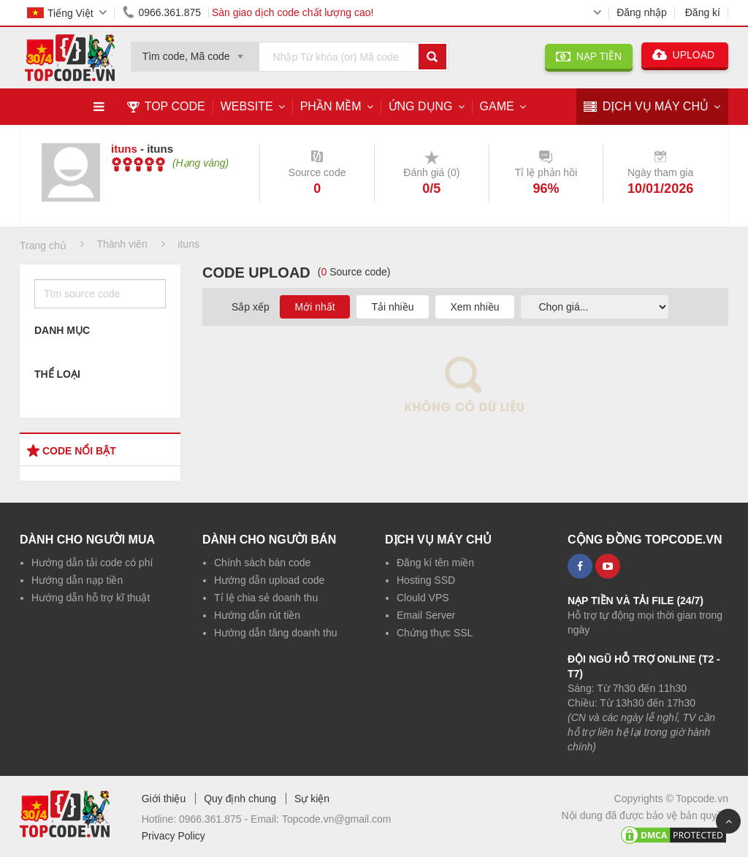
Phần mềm (331, 106)
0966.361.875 (159, 12)
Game (497, 106)
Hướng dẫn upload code (269, 580)
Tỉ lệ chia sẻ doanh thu (266, 597)
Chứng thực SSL (435, 633)
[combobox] (195, 52)
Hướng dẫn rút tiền (257, 615)
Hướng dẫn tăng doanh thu (275, 633)
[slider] (138, 164)
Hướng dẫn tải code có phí (92, 562)
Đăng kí (702, 12)
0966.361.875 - (215, 819)
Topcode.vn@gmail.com (337, 819)
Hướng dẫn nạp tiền (77, 580)
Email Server (426, 615)
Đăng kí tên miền (435, 562)
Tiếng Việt (60, 13)
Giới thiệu (164, 798)
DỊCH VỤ (646, 107)
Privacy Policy (173, 836)
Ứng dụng (421, 106)
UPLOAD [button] (684, 55)
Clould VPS (423, 597)
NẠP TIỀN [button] (589, 56)
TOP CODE (166, 106)
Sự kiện (311, 798)
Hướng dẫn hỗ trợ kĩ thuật (90, 597)
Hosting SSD (426, 580)
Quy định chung (240, 798)
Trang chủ (43, 245)
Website (247, 106)
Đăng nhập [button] (642, 12)
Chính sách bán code (262, 562)
